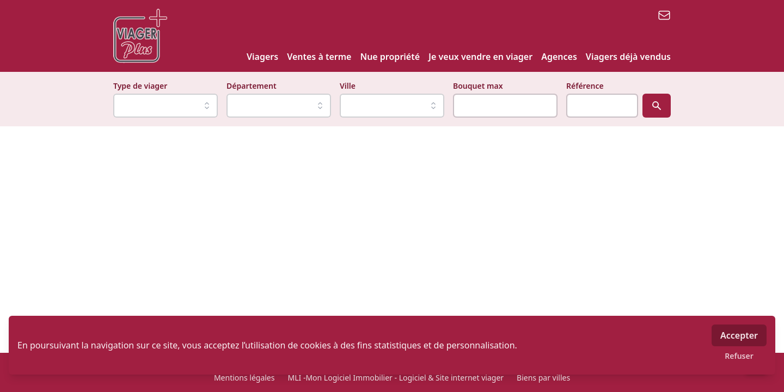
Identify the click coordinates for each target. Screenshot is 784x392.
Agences (559, 57)
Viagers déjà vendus (628, 57)
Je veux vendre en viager (480, 57)
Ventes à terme (319, 57)
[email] (664, 15)
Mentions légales (244, 377)
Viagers (262, 57)
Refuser (739, 356)
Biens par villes (543, 377)
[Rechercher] (656, 106)
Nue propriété (390, 57)
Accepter (739, 335)
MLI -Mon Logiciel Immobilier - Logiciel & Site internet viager (395, 377)
